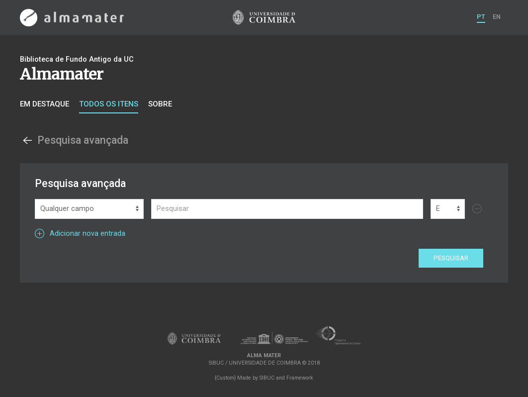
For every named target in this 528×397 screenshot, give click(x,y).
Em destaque (44, 103)
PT (481, 16)
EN (497, 16)
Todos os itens (108, 103)
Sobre (160, 103)
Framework (299, 378)
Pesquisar (451, 258)
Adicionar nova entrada (80, 233)
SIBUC (267, 378)
